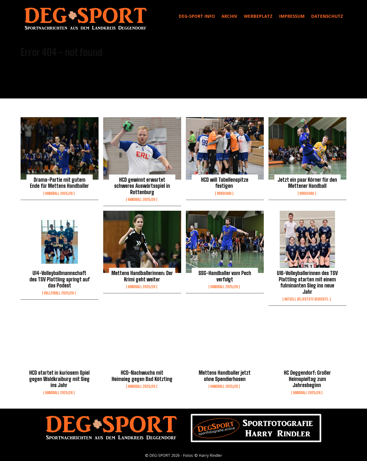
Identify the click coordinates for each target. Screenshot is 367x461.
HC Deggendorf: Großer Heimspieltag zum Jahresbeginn (307, 379)
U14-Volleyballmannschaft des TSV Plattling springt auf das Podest (59, 279)
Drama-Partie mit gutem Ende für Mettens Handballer (59, 183)
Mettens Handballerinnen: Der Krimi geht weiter (142, 276)
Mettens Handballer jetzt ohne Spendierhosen (225, 376)
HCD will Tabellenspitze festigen (224, 183)
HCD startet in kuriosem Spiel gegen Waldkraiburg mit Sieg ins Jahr (59, 379)
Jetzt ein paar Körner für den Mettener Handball (307, 183)
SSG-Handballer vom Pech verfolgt (224, 276)
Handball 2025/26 (59, 193)
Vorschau (224, 193)
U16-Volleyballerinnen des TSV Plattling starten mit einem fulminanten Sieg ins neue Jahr (307, 282)
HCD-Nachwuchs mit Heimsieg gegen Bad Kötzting (142, 376)
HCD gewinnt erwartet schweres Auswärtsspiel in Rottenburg (142, 186)
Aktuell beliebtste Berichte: (306, 299)
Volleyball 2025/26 (59, 293)
